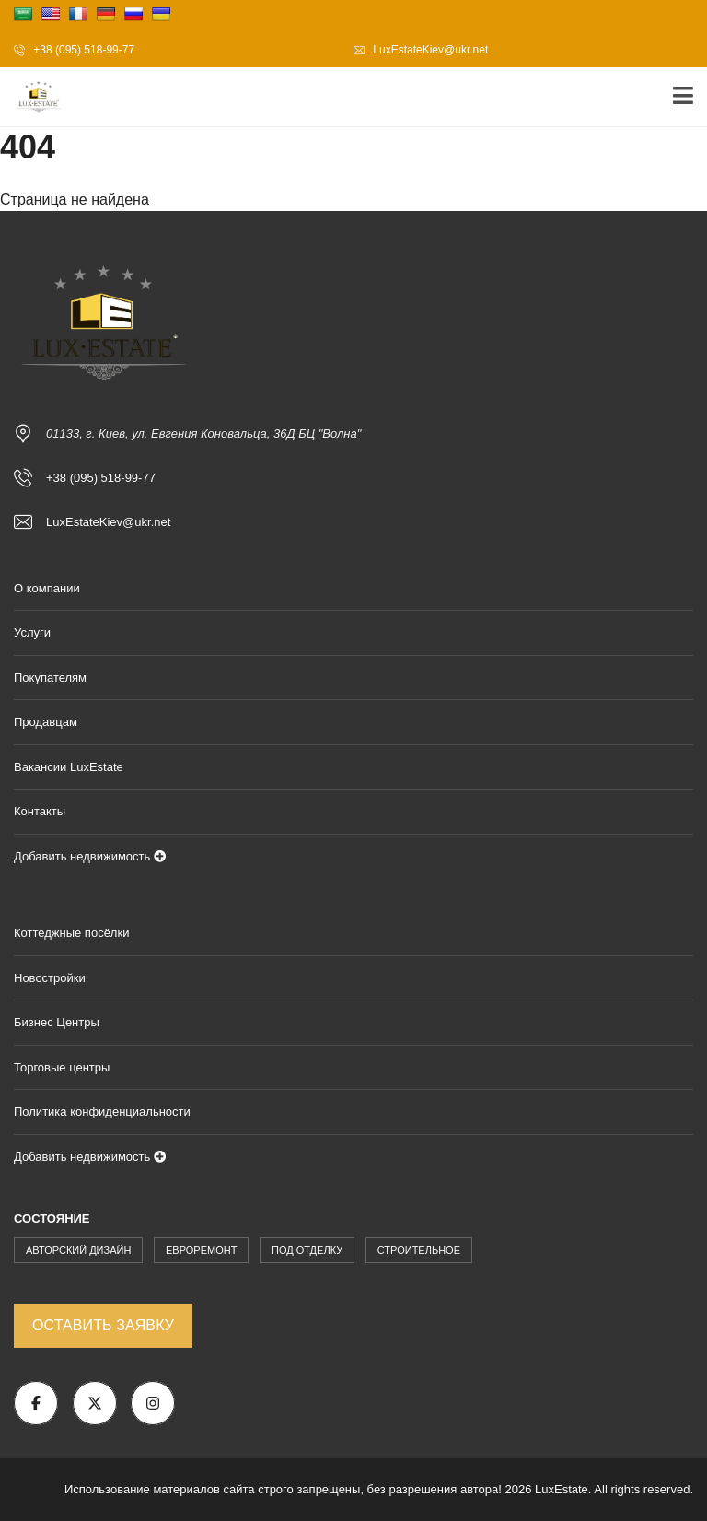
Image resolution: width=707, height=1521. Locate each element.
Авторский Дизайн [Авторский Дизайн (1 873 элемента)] (78, 1250)
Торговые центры (62, 1067)
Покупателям (50, 677)
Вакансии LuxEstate (68, 767)
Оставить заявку (103, 1325)
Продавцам (45, 722)
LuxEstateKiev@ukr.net (421, 49)
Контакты (39, 811)
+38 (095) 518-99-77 (74, 49)
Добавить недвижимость (90, 856)
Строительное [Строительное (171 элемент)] (418, 1250)
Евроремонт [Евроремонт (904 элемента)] (201, 1250)
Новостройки (50, 978)
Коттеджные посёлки (71, 933)
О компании (47, 588)
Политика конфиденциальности (102, 1111)
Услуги (32, 632)
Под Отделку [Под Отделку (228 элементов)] (307, 1250)
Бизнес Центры (56, 1022)
